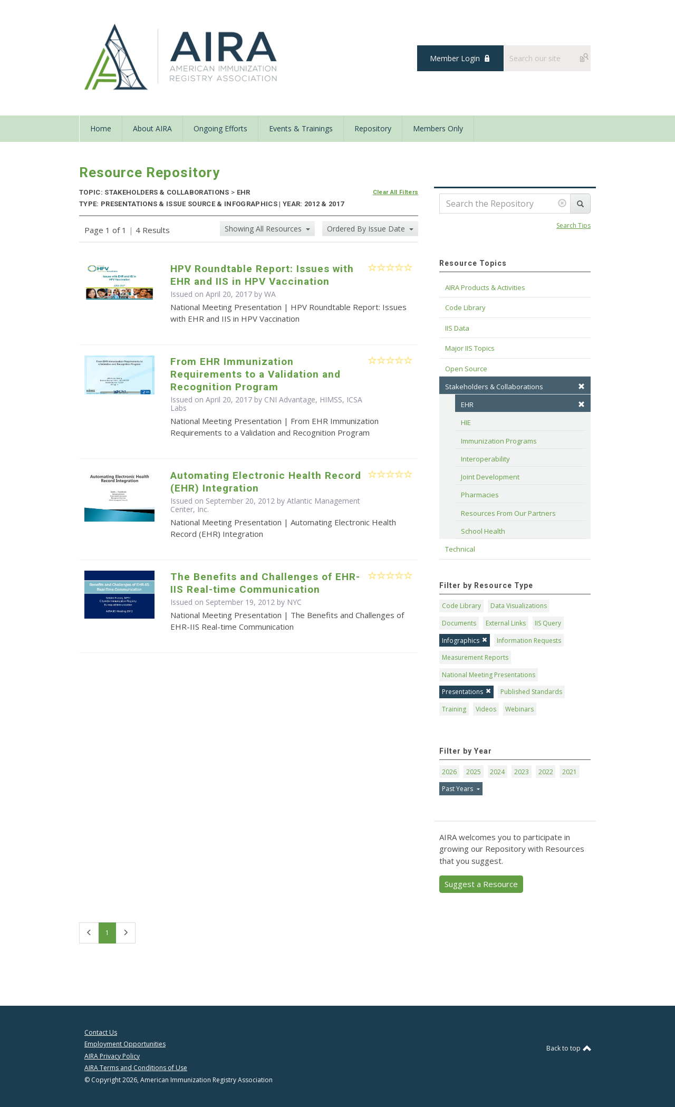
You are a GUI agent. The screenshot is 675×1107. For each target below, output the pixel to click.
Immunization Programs (499, 441)
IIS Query (548, 623)
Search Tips (573, 225)
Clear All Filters (396, 192)
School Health (483, 531)
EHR (523, 404)
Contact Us (100, 1032)
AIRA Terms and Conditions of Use (135, 1067)
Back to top (568, 1048)
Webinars (519, 709)
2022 (545, 771)
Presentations (466, 691)
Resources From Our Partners (508, 513)
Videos (486, 709)
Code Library (461, 605)
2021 (569, 771)
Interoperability (485, 459)
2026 (449, 771)
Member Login (455, 58)
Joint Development (490, 477)
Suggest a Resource (481, 884)
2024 (497, 771)
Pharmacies (480, 494)
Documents (459, 623)
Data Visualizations (518, 605)
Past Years (458, 788)
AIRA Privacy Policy (112, 1056)
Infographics (464, 640)
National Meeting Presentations (488, 674)
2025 (473, 771)
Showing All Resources (264, 229)
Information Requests (529, 640)
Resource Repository (149, 172)
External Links (506, 623)
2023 (521, 771)
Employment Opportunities (125, 1043)
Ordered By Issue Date (367, 229)
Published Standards (531, 691)
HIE (466, 422)
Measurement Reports (475, 657)
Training (454, 709)
